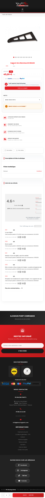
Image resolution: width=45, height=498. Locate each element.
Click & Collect (23, 447)
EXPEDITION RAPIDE (13, 138)
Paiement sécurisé (22, 432)
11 (29, 57)
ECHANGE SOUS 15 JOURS (14, 131)
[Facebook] (22, 465)
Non (24, 237)
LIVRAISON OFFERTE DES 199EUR (16, 117)
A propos (22, 444)
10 (28, 57)
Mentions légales (22, 439)
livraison (22, 437)
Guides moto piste (23, 449)
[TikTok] (22, 476)
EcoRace (39, 171)
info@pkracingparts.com (20, 422)
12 (31, 57)
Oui (19, 237)
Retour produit (23, 442)
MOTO (5, 95)
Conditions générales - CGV (22, 434)
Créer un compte (22, 88)
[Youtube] (22, 481)
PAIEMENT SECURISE (13, 124)
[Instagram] (22, 470)
